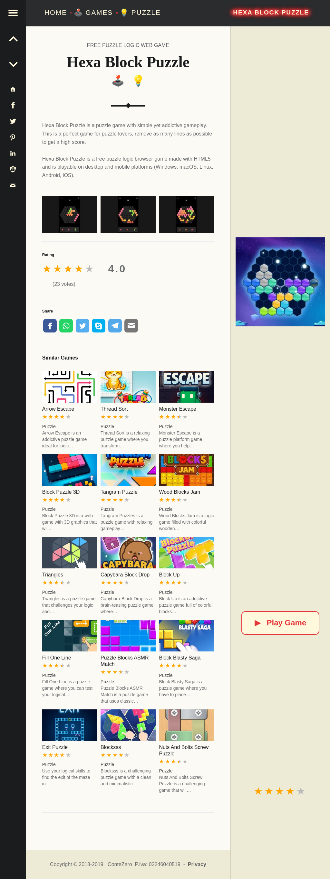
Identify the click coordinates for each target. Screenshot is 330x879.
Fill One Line (56, 657)
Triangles (52, 574)
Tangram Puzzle (119, 492)
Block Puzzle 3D (61, 492)
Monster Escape (177, 409)
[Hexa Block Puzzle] (280, 281)
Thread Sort (114, 409)
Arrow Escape (58, 409)
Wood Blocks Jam (179, 492)
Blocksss (111, 747)
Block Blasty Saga (179, 657)
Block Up (169, 574)
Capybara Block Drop (125, 574)
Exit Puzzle (55, 747)
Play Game (280, 622)
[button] (13, 13)
